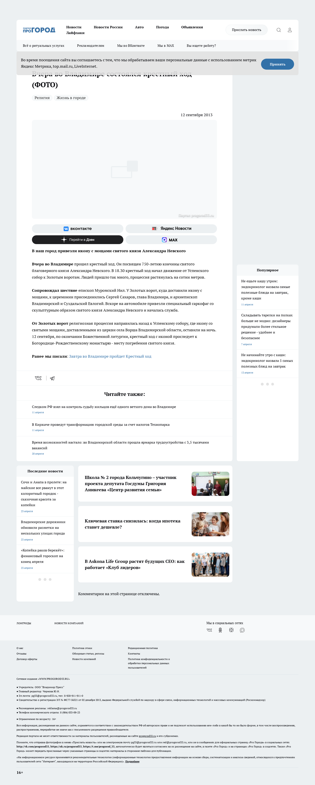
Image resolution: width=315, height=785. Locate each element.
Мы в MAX (166, 46)
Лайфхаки (75, 33)
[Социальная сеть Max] (171, 239)
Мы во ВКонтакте (131, 46)
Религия (42, 97)
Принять (277, 64)
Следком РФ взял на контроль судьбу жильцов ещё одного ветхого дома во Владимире (124, 409)
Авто (139, 27)
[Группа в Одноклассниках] (220, 630)
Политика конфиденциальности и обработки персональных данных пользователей (149, 663)
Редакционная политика (143, 648)
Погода (162, 27)
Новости (74, 27)
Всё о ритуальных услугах (43, 46)
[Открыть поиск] (278, 29)
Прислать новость (246, 29)
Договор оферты (27, 659)
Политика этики (82, 648)
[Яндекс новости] (171, 228)
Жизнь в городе (71, 97)
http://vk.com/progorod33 (33, 746)
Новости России (108, 27)
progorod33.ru (147, 736)
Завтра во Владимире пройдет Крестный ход (110, 356)
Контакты (134, 653)
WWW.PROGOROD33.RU (54, 678)
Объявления (192, 27)
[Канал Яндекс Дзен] (77, 239)
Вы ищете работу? (201, 46)
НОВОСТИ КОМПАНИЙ (68, 623)
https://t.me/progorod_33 (99, 746)
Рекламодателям (90, 46)
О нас (20, 648)
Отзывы (21, 653)
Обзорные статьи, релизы (88, 653)
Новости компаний (84, 659)
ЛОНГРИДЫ (24, 623)
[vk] (39, 378)
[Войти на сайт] (289, 29)
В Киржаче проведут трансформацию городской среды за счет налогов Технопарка (124, 427)
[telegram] (53, 378)
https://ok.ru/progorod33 (66, 746)
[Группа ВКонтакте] (77, 228)
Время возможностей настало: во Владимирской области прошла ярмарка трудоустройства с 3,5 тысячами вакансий (124, 448)
